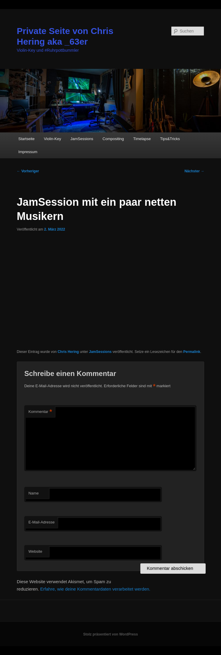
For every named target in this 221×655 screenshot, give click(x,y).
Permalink (191, 352)
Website (35, 551)
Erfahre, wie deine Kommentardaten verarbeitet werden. (95, 588)
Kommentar (40, 412)
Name (33, 493)
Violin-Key (52, 139)
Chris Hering (68, 352)
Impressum (27, 152)
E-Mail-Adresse (41, 522)
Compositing (113, 139)
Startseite (26, 139)
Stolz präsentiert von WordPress (110, 634)
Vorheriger (28, 171)
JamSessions (81, 139)
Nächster (194, 171)
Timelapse (142, 139)
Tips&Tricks (170, 139)
